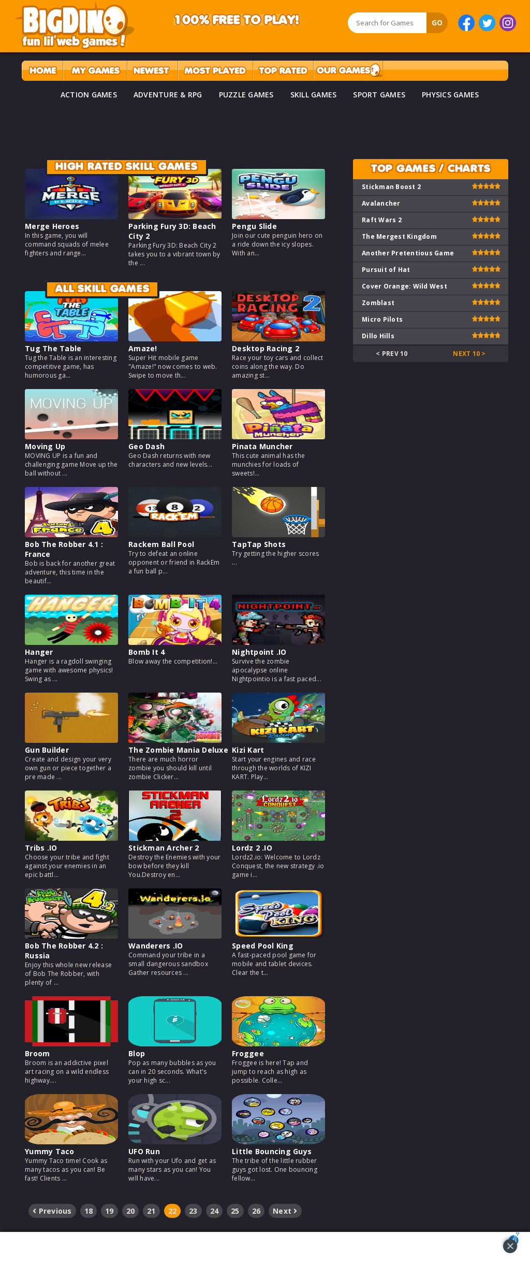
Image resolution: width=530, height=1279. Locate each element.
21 (151, 1211)
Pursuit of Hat (386, 269)
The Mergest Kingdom (399, 236)
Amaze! (142, 348)
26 (256, 1211)
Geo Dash (146, 446)
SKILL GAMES (313, 94)
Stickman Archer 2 (163, 848)
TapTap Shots (259, 544)
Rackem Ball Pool (161, 544)
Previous (52, 1211)
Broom (37, 1053)
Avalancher (381, 203)
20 (130, 1211)
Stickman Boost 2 (391, 186)
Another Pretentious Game (408, 253)
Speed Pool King (262, 946)
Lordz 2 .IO (252, 848)
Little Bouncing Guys (272, 1151)
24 (214, 1211)
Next (285, 1211)
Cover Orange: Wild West (404, 286)
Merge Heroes (52, 226)
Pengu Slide (254, 226)
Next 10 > (469, 353)
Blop (136, 1053)
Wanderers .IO (155, 946)
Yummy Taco (50, 1151)
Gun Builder (47, 750)
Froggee (248, 1053)
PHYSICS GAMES (450, 94)
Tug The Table (53, 348)
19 (109, 1211)
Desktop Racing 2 (265, 348)
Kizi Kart (248, 750)
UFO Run (144, 1151)
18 (88, 1211)
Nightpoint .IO (259, 652)
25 (235, 1211)
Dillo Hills (378, 336)
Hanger (39, 652)
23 (193, 1211)
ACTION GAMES (89, 94)
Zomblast (378, 302)
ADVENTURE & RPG (168, 94)
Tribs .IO (41, 848)
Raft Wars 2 (382, 219)
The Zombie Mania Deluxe (178, 750)
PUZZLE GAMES (246, 94)
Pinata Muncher (262, 446)
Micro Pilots (382, 319)
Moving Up (45, 446)
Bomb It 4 (146, 652)
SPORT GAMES (379, 94)
